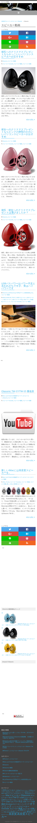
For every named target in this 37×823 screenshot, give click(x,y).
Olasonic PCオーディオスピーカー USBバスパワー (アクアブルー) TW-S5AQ (18, 619)
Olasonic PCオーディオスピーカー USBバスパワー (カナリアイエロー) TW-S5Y (18, 649)
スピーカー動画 (12, 61)
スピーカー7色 (15, 806)
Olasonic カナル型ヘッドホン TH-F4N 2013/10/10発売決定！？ (18, 733)
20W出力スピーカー (19, 792)
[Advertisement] (17, 374)
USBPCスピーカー (21, 297)
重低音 (29, 812)
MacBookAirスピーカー (19, 793)
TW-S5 (10, 798)
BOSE (4, 297)
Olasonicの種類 (8, 768)
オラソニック (6, 301)
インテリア (25, 804)
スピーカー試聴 (27, 64)
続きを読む (30, 120)
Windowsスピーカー (13, 804)
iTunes (8, 482)
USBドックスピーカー (18, 800)
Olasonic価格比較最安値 (11, 770)
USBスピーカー (7, 799)
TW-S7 (13, 297)
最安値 (8, 812)
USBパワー (26, 299)
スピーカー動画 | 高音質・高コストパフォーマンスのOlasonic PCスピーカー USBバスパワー (18, 6)
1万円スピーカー (8, 790)
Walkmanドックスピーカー (11, 776)
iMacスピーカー (9, 793)
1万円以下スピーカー (22, 790)
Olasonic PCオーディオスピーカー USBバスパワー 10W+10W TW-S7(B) (18, 634)
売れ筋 (32, 810)
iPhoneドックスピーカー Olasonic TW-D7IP (16, 751)
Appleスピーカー (29, 792)
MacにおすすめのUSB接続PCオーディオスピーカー (16, 477)
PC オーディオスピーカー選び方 (13, 773)
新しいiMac (10, 484)
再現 (19, 810)
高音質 (13, 814)
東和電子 (13, 812)
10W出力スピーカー (10, 792)
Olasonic (4, 61)
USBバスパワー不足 (17, 299)
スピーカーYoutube (8, 64)
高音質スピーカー (18, 484)
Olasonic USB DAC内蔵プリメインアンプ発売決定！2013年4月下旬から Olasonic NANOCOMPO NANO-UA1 (18, 742)
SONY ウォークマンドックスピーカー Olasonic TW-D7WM (18, 747)
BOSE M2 (8, 297)
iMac (4, 482)
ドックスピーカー (9, 810)
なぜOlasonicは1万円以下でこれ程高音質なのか (20, 293)
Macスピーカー (13, 795)
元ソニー (15, 810)
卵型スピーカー (25, 810)
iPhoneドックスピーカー (11, 759)
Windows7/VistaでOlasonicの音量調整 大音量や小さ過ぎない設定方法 (18, 737)
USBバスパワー (7, 299)
